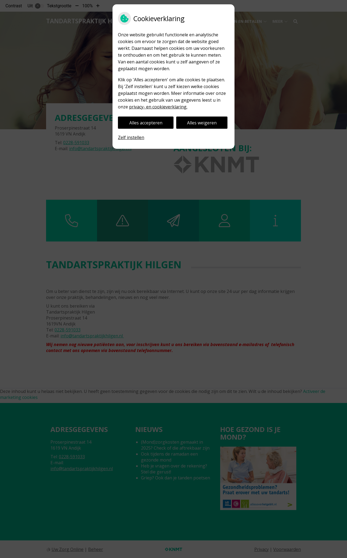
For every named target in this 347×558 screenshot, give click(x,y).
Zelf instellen (131, 137)
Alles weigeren (202, 123)
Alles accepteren (145, 123)
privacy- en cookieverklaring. (158, 107)
